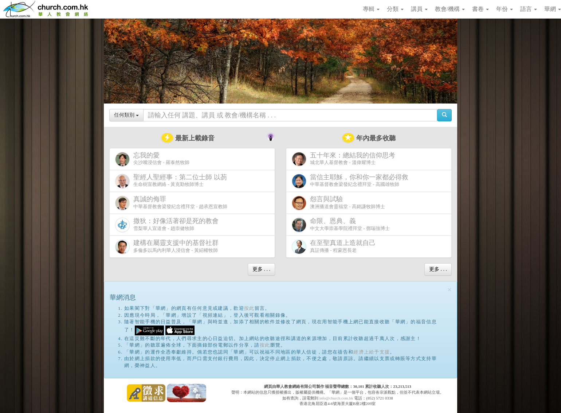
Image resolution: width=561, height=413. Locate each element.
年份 (504, 9)
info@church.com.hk (336, 398)
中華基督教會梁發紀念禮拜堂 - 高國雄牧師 (351, 181)
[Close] (449, 290)
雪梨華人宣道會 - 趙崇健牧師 (168, 224)
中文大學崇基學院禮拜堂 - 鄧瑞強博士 (341, 224)
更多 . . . (261, 269)
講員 (419, 9)
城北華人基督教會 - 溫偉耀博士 (345, 159)
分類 (395, 9)
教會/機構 (450, 9)
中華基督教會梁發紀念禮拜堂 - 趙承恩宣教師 (171, 202)
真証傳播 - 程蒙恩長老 (335, 246)
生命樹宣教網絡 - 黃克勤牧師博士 (172, 181)
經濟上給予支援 (371, 352)
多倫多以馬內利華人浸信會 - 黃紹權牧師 (168, 246)
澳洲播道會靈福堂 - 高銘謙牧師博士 (338, 202)
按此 (249, 308)
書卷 (480, 9)
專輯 (371, 9)
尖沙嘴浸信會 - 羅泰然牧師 (152, 159)
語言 (528, 9)
